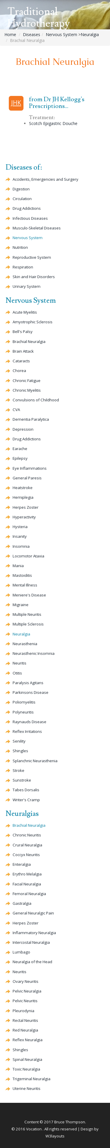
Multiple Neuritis (27, 614)
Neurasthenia (25, 643)
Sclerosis (33, 321)
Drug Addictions (27, 208)
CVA (16, 409)
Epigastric (60, 123)
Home (10, 34)
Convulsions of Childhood (36, 400)
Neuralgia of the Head (32, 961)
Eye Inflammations (30, 468)
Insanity (20, 536)
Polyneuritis (23, 712)
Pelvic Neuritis (25, 1000)
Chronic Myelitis (27, 390)
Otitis (17, 673)
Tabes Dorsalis (26, 789)
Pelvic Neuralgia (27, 991)
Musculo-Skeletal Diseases (37, 228)
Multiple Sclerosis (28, 624)
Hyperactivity (24, 517)
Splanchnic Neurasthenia (35, 760)
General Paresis (27, 478)
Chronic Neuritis (27, 835)
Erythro (27, 874)
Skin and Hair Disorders (34, 276)
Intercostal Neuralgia (31, 942)
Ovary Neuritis (25, 981)
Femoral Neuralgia (29, 893)
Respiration (23, 267)
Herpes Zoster (25, 507)
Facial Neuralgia (27, 884)
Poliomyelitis (24, 702)
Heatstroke (23, 487)
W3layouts (55, 1136)
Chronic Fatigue (26, 380)
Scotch (35, 123)
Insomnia (21, 546)
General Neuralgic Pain (33, 913)
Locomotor (28, 556)
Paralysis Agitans (28, 682)
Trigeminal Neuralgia (31, 1078)
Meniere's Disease (29, 595)
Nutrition (20, 247)
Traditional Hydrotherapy (38, 17)
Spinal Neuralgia (27, 1059)
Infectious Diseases (30, 218)
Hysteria (20, 526)
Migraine (20, 604)
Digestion (21, 189)
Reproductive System (32, 257)
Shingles (20, 750)
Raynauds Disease (29, 721)
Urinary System (26, 286)
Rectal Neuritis (25, 1020)
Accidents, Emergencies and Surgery (45, 179)
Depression (23, 429)
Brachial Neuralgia (29, 341)
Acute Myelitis (25, 312)
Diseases (31, 34)
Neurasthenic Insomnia (34, 653)
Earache (20, 448)
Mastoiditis (22, 575)
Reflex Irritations (27, 731)
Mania (18, 565)
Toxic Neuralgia (26, 1069)
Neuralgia (90, 34)
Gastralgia (22, 903)
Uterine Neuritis (26, 1088)
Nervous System (61, 34)
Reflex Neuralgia (28, 1039)
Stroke (18, 770)
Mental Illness (25, 585)
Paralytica (31, 419)
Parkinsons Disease (30, 692)
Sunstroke (22, 780)
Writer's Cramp (26, 799)
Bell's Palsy (23, 331)
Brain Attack (23, 351)
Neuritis (19, 663)
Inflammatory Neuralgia (34, 932)
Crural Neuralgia (27, 845)
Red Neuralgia (25, 1030)
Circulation (22, 198)
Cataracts (21, 360)
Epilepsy (20, 458)
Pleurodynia (23, 1010)
